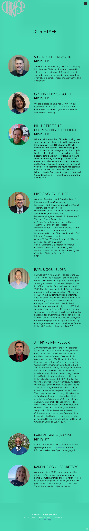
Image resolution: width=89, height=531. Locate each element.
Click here (59, 447)
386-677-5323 (44, 520)
